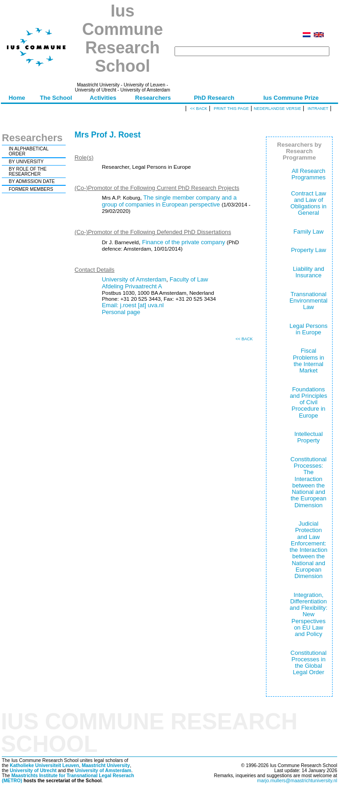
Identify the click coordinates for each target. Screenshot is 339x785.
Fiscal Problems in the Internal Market (308, 360)
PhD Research (214, 97)
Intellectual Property (308, 437)
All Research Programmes (309, 174)
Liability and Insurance (308, 272)
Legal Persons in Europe (308, 329)
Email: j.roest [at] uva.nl (133, 305)
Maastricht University (106, 765)
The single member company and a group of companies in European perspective (169, 201)
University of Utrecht (33, 770)
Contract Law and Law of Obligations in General (308, 203)
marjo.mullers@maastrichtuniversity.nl (297, 780)
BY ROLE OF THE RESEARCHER (27, 171)
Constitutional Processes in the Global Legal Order (308, 662)
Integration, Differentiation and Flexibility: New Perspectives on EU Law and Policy (309, 614)
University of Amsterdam (134, 279)
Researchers (153, 97)
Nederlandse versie (277, 108)
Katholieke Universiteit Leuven (44, 765)
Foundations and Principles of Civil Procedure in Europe (308, 402)
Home (17, 97)
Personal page (121, 312)
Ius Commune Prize (291, 97)
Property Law (308, 249)
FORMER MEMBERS (31, 189)
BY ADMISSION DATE (32, 181)
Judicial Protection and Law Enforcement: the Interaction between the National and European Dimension (309, 549)
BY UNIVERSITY (26, 161)
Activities (103, 97)
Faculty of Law (189, 279)
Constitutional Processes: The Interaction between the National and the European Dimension (308, 482)
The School (56, 97)
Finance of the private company (183, 242)
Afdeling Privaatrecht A (132, 286)
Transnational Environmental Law (308, 301)
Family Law (309, 231)
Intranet (318, 108)
